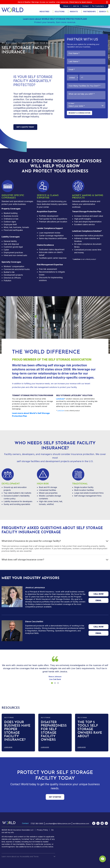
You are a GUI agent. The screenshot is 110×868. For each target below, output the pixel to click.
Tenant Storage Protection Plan (86, 211)
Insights (74, 11)
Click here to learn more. (80, 2)
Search (103, 11)
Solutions (59, 11)
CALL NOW (98, 594)
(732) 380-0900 (37, 823)
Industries (44, 11)
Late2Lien (76, 231)
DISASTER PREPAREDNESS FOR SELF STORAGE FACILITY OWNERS (54, 731)
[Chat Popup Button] (102, 858)
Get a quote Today (25, 127)
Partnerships (89, 11)
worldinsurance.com (81, 823)
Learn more (18, 747)
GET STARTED (55, 797)
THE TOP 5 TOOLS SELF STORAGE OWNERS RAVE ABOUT (90, 729)
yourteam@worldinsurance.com (58, 823)
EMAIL (98, 600)
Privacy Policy (42, 830)
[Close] (107, 2)
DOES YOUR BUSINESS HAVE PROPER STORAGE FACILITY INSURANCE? (17, 731)
